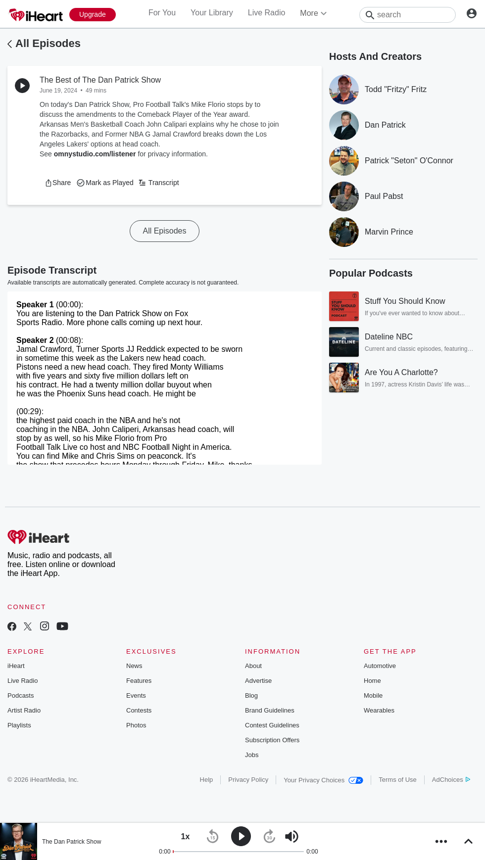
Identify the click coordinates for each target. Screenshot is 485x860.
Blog (251, 695)
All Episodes (48, 43)
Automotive (380, 665)
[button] (58, 182)
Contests (138, 710)
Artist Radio (24, 710)
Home (372, 680)
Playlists (19, 725)
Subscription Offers (272, 740)
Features (138, 680)
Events (136, 695)
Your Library (212, 12)
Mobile (373, 695)
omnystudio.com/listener (95, 154)
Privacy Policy (248, 779)
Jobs (251, 755)
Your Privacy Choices (323, 780)
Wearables (379, 710)
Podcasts (20, 695)
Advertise (258, 680)
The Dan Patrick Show (71, 841)
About (253, 665)
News (134, 665)
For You (162, 12)
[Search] (407, 15)
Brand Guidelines (269, 710)
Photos (136, 725)
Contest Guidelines (272, 725)
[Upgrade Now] (92, 14)
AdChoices (451, 779)
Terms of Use (398, 779)
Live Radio (267, 12)
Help (206, 779)
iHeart (16, 665)
